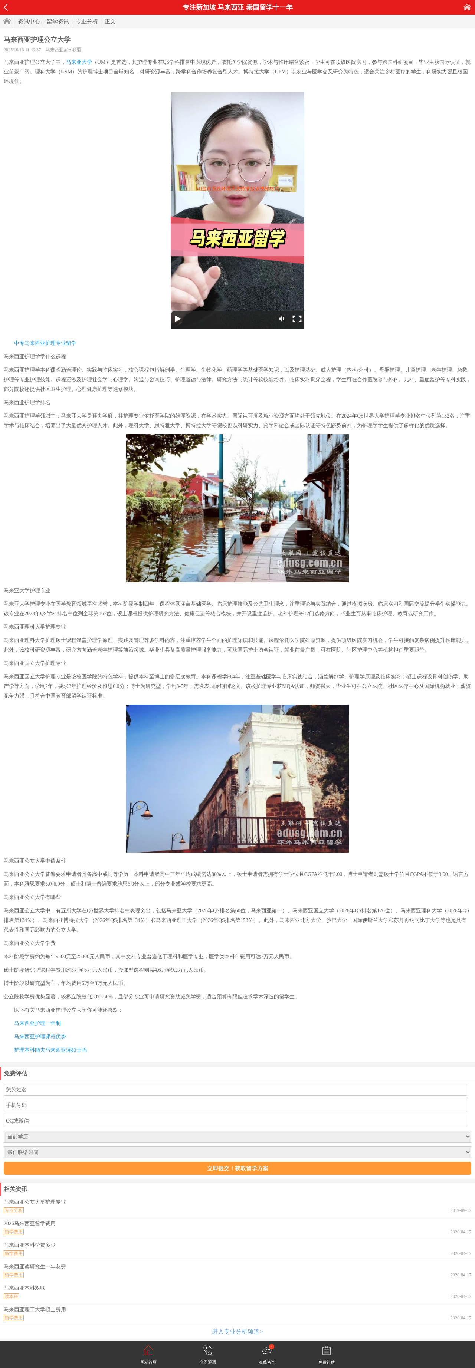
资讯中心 (29, 21)
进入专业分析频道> (237, 1331)
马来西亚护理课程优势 (40, 1036)
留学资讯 (58, 21)
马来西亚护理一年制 (37, 1023)
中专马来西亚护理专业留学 (45, 343)
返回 (6, 7)
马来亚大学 (79, 62)
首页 (467, 7)
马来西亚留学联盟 (63, 49)
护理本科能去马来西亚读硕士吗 (50, 1050)
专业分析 (87, 21)
